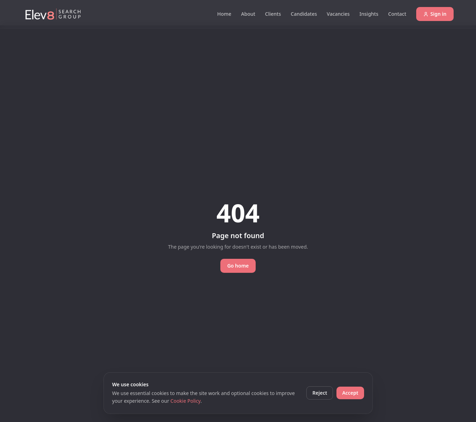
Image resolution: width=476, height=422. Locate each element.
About (248, 14)
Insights (369, 14)
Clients (273, 14)
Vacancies (338, 14)
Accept (350, 392)
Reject (319, 392)
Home (224, 14)
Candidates (304, 14)
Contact (397, 14)
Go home (238, 265)
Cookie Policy (185, 400)
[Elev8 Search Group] (53, 14)
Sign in (435, 14)
